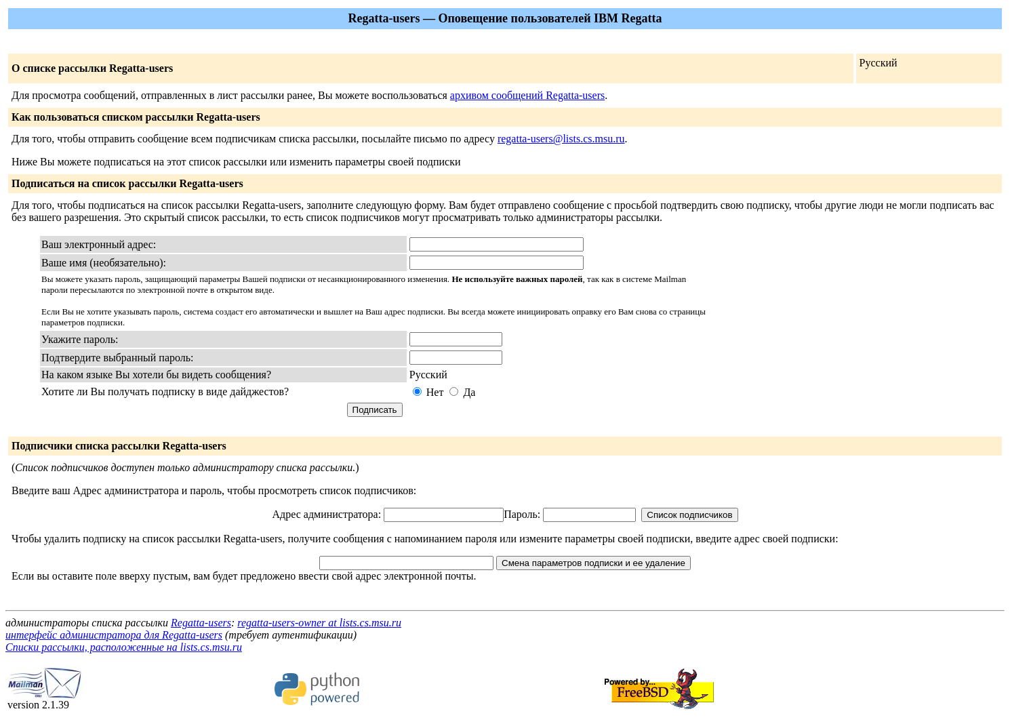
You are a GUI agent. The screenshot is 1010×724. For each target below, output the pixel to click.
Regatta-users (201, 622)
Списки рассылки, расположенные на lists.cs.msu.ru (123, 647)
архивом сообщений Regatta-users (527, 95)
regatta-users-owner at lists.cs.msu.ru (319, 622)
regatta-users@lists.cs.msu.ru (561, 138)
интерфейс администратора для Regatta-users (113, 635)
